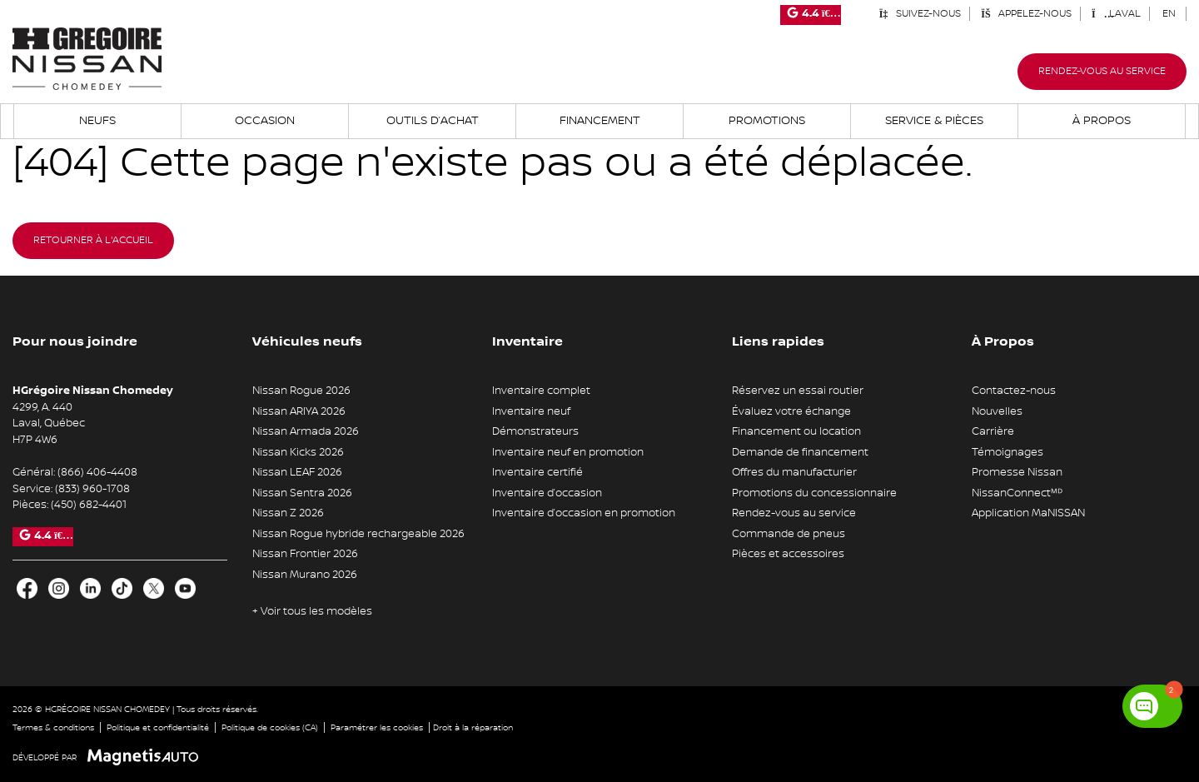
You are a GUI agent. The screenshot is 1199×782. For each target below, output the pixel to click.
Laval (1116, 13)
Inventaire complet (541, 390)
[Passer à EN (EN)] (1169, 14)
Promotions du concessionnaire (814, 493)
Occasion (265, 120)
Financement (600, 120)
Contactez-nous (1014, 390)
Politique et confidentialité (158, 727)
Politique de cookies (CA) (269, 727)
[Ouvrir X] (153, 588)
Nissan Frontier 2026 (305, 553)
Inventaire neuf (531, 411)
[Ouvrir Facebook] (27, 588)
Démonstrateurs (535, 431)
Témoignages (1007, 452)
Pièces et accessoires (788, 553)
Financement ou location (796, 431)
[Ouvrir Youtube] (185, 588)
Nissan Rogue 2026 (301, 390)
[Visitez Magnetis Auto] (146, 757)
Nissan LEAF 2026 (297, 472)
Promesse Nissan (1017, 472)
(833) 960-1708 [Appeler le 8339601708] (92, 489)
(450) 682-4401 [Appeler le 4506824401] (89, 504)
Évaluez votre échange (791, 411)
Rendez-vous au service (1102, 71)
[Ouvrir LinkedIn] (90, 588)
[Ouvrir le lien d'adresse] (48, 423)
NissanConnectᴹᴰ (1017, 493)
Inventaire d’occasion (547, 493)
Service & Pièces (934, 120)
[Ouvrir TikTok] (122, 588)
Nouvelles (997, 411)
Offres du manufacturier (794, 472)
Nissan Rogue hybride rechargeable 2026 (358, 533)
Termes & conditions (53, 727)
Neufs (97, 120)
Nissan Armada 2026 (305, 431)
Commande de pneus (788, 533)
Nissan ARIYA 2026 (299, 411)
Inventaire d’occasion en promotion (583, 513)
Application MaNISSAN (1028, 513)
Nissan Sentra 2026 (302, 493)
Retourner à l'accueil (93, 240)
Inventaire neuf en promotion (568, 452)
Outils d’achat (432, 120)
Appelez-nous (1026, 13)
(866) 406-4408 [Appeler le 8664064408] (97, 472)
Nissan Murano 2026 (304, 574)
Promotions (767, 120)
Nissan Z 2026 (288, 513)
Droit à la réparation (473, 727)
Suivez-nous (919, 13)
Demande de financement (800, 452)
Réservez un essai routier (797, 390)
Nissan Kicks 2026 (298, 452)
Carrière (993, 431)
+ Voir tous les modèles (312, 611)
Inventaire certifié (537, 472)
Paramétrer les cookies (377, 727)
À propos (1101, 120)
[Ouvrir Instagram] (58, 588)
